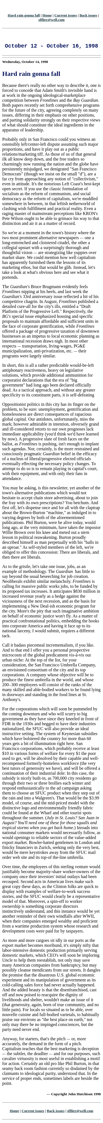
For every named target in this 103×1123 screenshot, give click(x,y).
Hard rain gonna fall (24, 15)
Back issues (88, 15)
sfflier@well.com (51, 20)
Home (47, 15)
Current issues (65, 15)
